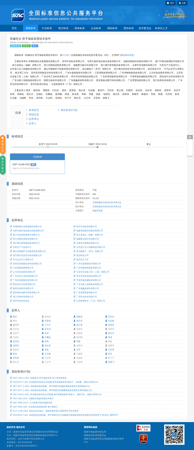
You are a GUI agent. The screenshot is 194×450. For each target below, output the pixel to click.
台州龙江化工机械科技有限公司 (89, 247)
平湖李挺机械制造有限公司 (87, 280)
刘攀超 (46, 337)
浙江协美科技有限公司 (21, 296)
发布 (48, 144)
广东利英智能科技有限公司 (24, 280)
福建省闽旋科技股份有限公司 (88, 230)
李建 (76, 341)
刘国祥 (109, 325)
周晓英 (77, 316)
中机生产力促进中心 (20, 247)
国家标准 (31, 28)
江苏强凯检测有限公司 (21, 268)
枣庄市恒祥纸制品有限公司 (87, 276)
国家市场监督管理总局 (95, 431)
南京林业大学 (81, 255)
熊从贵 (77, 321)
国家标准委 (128, 55)
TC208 (65, 55)
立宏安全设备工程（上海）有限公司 (91, 272)
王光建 (46, 354)
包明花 (14, 345)
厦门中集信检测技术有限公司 (25, 235)
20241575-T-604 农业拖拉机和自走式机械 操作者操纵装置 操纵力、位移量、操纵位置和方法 (54, 382)
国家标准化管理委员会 (95, 435)
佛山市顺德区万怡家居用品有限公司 (28, 251)
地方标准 (63, 28)
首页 (14, 28)
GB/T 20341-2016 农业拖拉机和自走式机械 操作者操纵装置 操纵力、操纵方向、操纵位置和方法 (56, 394)
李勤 (45, 341)
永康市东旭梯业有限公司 (86, 243)
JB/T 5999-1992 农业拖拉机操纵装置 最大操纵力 (34, 407)
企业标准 (96, 28)
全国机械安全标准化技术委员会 (106, 202)
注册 (182, 3)
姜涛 (13, 354)
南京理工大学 (81, 259)
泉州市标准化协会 (19, 301)
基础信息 (34, 114)
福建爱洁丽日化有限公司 (86, 239)
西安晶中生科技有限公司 (23, 284)
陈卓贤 (14, 341)
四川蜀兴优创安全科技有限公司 (26, 255)
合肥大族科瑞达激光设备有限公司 (27, 230)
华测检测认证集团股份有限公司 (26, 226)
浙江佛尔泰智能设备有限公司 (25, 243)
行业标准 (47, 28)
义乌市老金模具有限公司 (23, 272)
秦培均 (14, 325)
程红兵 (109, 333)
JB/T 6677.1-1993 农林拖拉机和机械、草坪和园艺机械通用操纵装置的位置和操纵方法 (51, 390)
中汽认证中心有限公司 (21, 259)
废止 (149, 144)
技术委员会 (145, 28)
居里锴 (46, 321)
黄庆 (13, 316)
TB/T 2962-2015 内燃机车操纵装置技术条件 (32, 398)
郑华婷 (14, 358)
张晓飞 (109, 362)
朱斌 (45, 333)
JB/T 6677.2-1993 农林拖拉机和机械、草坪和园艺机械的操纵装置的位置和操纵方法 (50, 386)
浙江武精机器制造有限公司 (24, 239)
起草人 (32, 123)
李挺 (45, 349)
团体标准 (80, 28)
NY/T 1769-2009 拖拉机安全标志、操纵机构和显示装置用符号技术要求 (44, 411)
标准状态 (34, 110)
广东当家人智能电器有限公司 (88, 284)
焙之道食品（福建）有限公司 (88, 235)
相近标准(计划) (69, 110)
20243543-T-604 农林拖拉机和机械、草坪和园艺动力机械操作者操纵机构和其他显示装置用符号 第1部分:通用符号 (64, 415)
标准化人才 (161, 28)
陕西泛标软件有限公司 (21, 288)
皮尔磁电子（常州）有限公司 (88, 251)
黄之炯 (77, 325)
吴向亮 (46, 329)
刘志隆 (109, 321)
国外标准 (129, 28)
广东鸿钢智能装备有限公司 (87, 268)
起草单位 (34, 119)
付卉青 (109, 349)
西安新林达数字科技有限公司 (25, 292)
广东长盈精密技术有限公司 (87, 263)
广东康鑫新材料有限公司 (86, 288)
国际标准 (112, 28)
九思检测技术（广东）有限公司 (89, 301)
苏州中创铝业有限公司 (85, 226)
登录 (170, 3)
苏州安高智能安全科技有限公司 (26, 263)
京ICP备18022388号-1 (27, 445)
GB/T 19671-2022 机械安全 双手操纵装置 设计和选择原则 (38, 378)
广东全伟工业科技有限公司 (24, 276)
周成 (108, 337)
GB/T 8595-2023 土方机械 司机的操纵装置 (31, 402)
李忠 (108, 354)
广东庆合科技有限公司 (85, 296)
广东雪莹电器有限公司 (85, 292)
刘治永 (109, 316)
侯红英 (46, 345)
